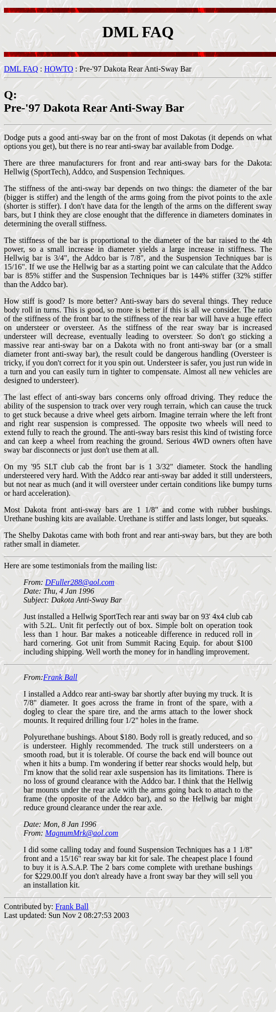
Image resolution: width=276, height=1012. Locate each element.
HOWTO (58, 69)
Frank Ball (60, 677)
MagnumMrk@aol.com (81, 833)
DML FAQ (21, 69)
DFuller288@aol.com (79, 582)
